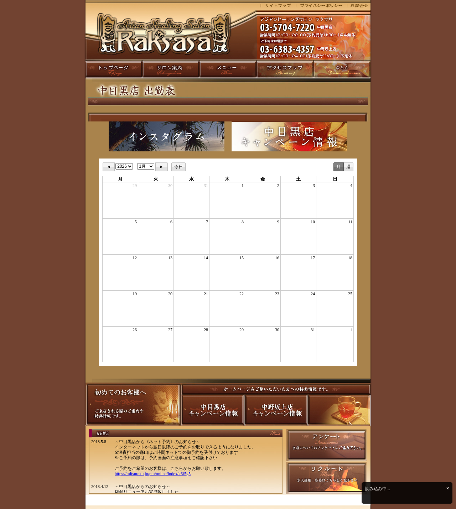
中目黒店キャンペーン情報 (212, 410)
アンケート (326, 445)
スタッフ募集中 (326, 478)
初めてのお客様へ (133, 404)
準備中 (338, 410)
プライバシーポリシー (321, 6)
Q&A (342, 68)
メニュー (228, 68)
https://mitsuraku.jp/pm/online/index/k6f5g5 (153, 473)
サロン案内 (171, 68)
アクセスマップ (285, 68)
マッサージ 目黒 (171, 34)
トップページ (114, 68)
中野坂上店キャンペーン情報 (275, 410)
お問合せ (358, 6)
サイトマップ (276, 6)
